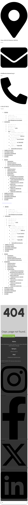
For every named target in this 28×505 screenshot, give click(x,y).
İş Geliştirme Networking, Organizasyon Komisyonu (17, 133)
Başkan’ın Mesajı (11, 163)
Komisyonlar (10, 175)
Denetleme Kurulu (12, 172)
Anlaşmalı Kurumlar (10, 153)
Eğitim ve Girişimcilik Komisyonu (16, 146)
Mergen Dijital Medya (16, 361)
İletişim (6, 156)
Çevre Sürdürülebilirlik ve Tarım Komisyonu (17, 136)
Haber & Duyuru (8, 150)
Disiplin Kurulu (11, 170)
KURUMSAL (7, 122)
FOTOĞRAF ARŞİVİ (9, 152)
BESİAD (6, 112)
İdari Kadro (10, 173)
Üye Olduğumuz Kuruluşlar (15, 120)
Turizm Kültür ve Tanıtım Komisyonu (17, 140)
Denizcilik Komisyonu (16, 148)
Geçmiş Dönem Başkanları (14, 164)
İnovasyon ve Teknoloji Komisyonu (16, 143)
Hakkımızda (10, 161)
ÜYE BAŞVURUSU (8, 155)
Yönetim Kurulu (11, 169)
